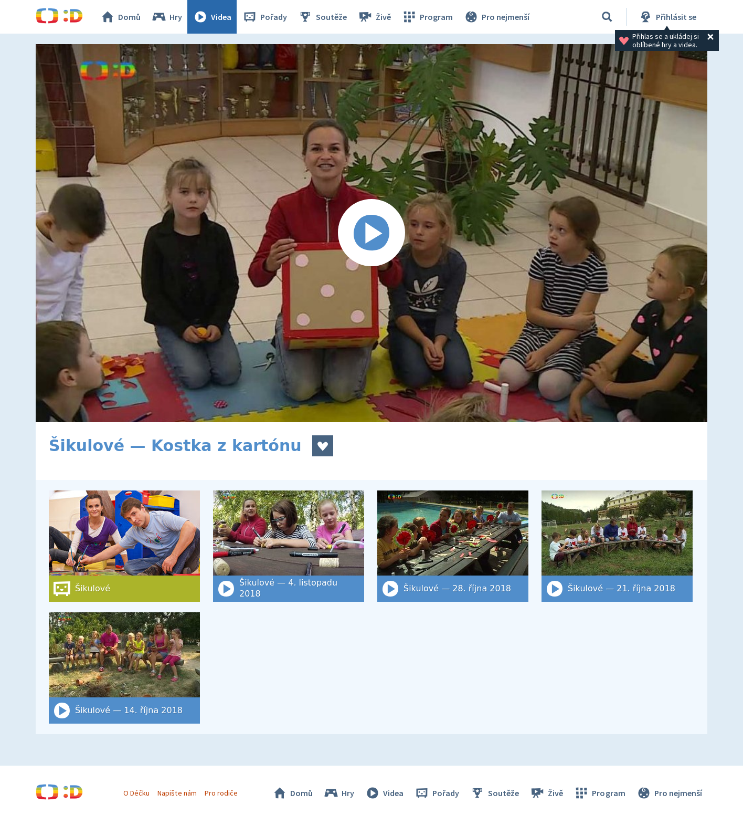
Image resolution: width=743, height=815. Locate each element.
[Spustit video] (371, 233)
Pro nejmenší (496, 17)
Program (427, 17)
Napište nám (176, 793)
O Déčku (136, 793)
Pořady (264, 17)
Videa (212, 17)
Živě (374, 17)
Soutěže (322, 17)
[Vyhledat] (607, 17)
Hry (166, 17)
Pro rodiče (221, 793)
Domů (120, 17)
